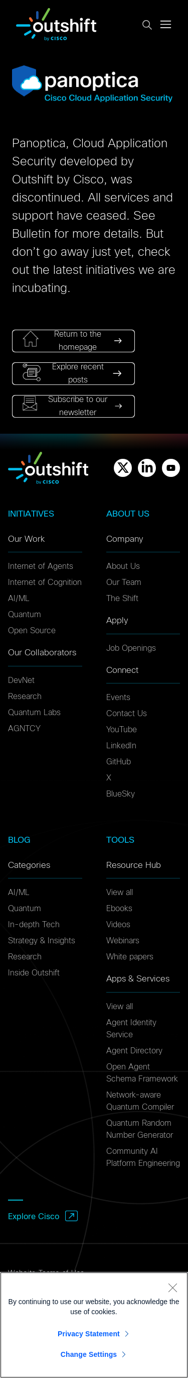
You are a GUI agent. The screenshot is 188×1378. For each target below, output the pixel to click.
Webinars (122, 941)
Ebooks (119, 909)
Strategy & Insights (41, 941)
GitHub (118, 762)
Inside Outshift (34, 973)
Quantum (24, 615)
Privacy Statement (89, 1334)
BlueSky (120, 794)
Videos (118, 925)
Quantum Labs (34, 713)
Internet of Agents (40, 566)
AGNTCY (24, 729)
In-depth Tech (34, 925)
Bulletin (31, 234)
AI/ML (19, 599)
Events (118, 698)
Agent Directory (134, 1051)
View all (119, 893)
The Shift (122, 599)
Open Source (32, 631)
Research (25, 697)
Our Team (123, 582)
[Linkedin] (147, 468)
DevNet (21, 680)
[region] (94, 1325)
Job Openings (131, 648)
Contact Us (126, 714)
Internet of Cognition (45, 582)
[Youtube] (171, 468)
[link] (73, 341)
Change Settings (89, 1354)
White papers (129, 957)
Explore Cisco (33, 1217)
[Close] (172, 1288)
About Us (123, 566)
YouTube (121, 730)
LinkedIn (121, 746)
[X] (123, 468)
